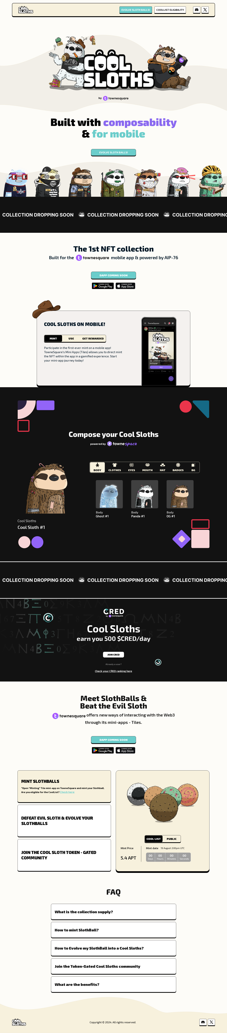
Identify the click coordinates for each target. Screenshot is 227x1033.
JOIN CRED (114, 654)
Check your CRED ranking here (113, 671)
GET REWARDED (93, 338)
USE (71, 338)
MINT (53, 338)
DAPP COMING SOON (114, 275)
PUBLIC (171, 838)
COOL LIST (153, 838)
